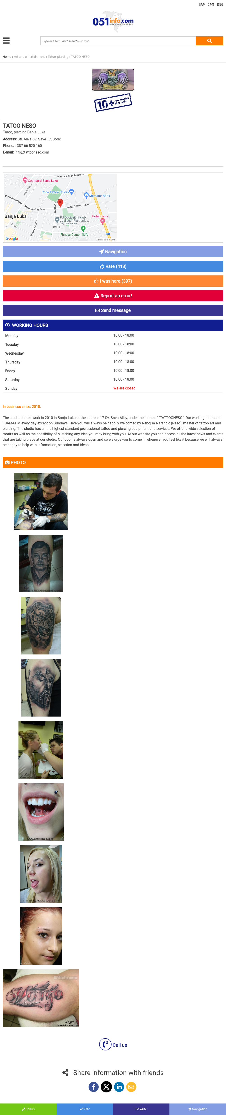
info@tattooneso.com (32, 152)
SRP (202, 4)
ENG (220, 4)
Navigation (197, 1109)
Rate (85, 1109)
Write (141, 1109)
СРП (211, 4)
